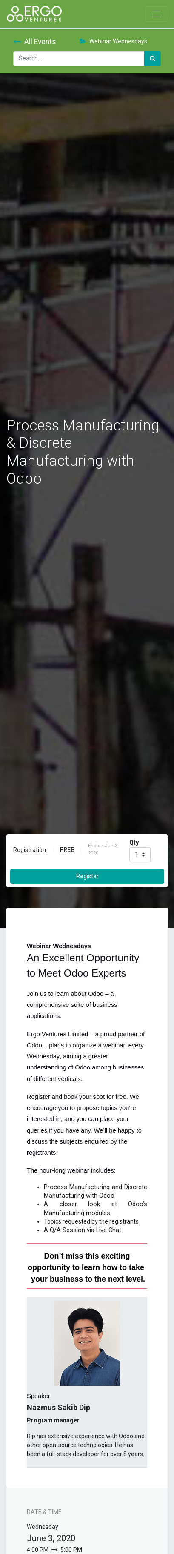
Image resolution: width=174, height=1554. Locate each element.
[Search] (152, 58)
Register (87, 876)
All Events (34, 41)
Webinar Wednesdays (113, 41)
